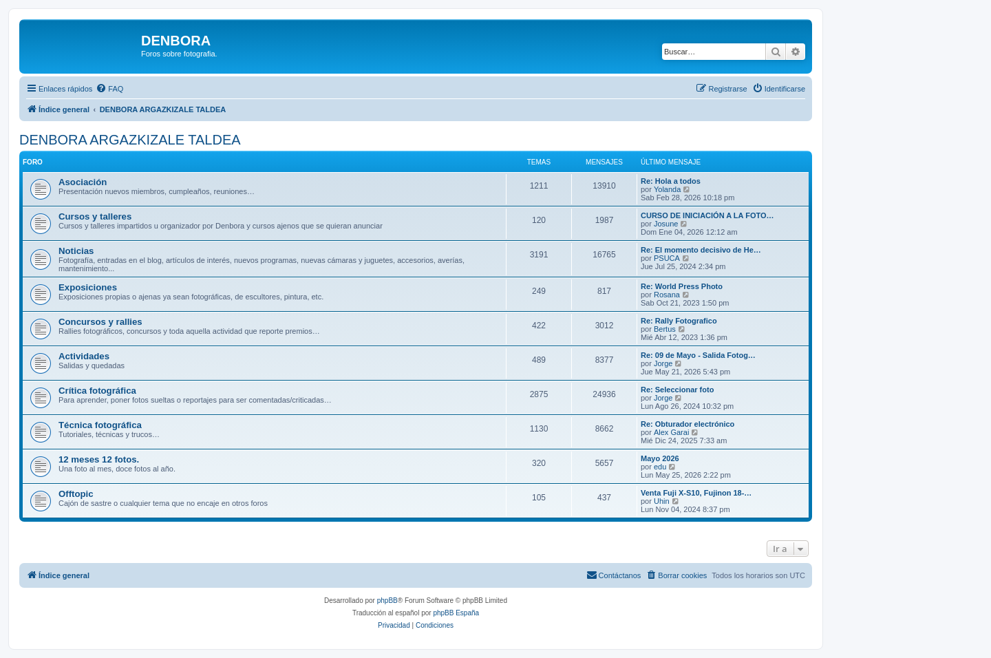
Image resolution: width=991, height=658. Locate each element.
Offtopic (76, 494)
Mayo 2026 (660, 458)
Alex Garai (671, 432)
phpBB (387, 600)
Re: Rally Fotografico (679, 321)
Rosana (667, 294)
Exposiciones (87, 287)
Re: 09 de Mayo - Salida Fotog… (698, 355)
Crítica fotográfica (97, 390)
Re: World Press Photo (682, 286)
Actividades (83, 356)
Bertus (665, 329)
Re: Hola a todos (671, 181)
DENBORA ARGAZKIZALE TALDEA (130, 139)
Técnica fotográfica (100, 425)
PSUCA (667, 258)
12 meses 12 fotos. (98, 459)
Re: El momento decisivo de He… (701, 250)
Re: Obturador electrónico (687, 424)
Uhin (662, 501)
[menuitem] (109, 89)
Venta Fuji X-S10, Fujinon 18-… (696, 493)
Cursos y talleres (94, 216)
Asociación (82, 182)
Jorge (663, 363)
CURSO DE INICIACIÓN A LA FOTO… (707, 215)
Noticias (76, 251)
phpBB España (456, 613)
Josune (666, 224)
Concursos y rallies (100, 322)
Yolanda (667, 189)
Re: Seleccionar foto (677, 389)
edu (660, 467)
